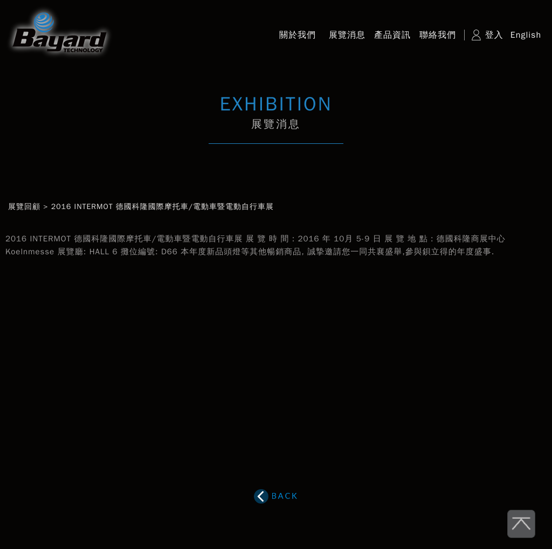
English (525, 35)
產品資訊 (392, 35)
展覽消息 (347, 35)
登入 (494, 35)
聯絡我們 (437, 35)
